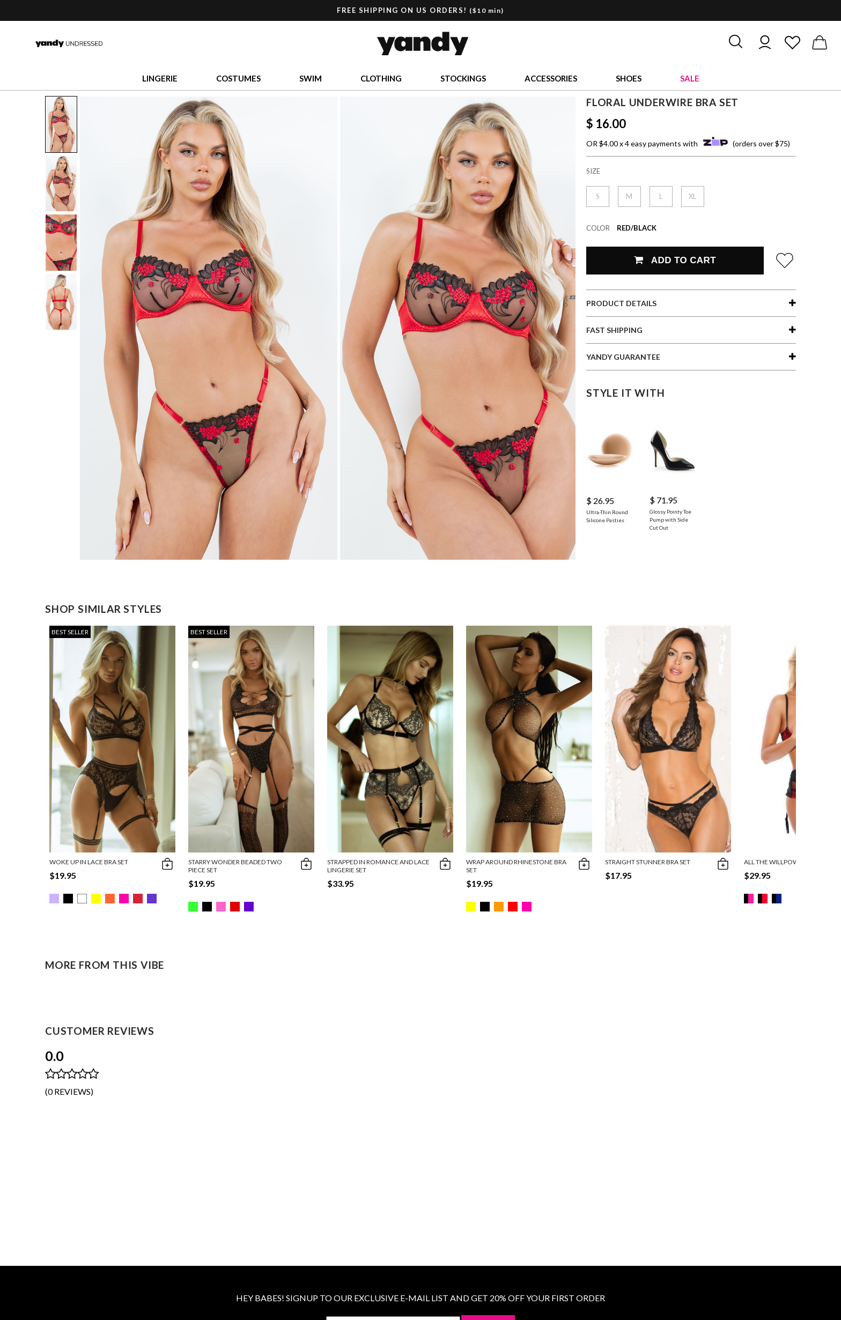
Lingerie (160, 78)
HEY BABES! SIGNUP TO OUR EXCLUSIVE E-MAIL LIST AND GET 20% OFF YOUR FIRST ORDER (420, 1298)
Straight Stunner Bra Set (647, 862)
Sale (689, 78)
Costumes (238, 78)
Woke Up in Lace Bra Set (88, 862)
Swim (310, 78)
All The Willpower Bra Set (788, 862)
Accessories (551, 78)
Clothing (381, 78)
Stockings (463, 78)
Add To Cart (675, 260)
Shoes (628, 78)
